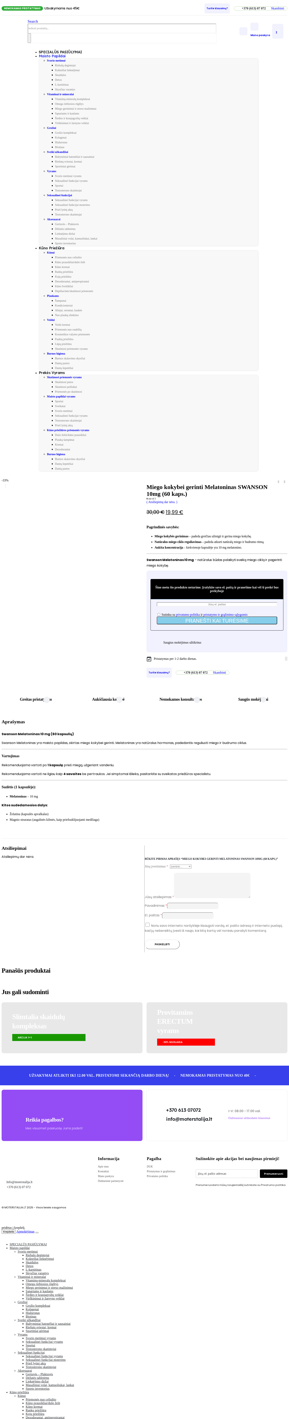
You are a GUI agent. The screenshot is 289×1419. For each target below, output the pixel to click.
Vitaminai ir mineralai (60, 94)
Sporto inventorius (65, 243)
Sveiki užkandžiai (57, 152)
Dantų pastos (62, 363)
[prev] (278, 482)
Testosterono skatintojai (68, 190)
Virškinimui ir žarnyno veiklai (72, 123)
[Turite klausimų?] (217, 8)
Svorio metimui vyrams (68, 176)
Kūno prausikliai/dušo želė (70, 262)
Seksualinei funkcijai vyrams (71, 180)
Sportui (59, 185)
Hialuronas (61, 142)
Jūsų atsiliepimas (159, 902)
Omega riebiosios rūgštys (69, 103)
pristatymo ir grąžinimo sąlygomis (225, 614)
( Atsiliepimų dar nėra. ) (162, 502)
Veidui (51, 319)
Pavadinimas (156, 910)
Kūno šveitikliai (64, 286)
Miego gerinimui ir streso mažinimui (75, 108)
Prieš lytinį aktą (64, 209)
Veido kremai (62, 324)
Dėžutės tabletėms (65, 228)
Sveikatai (60, 406)
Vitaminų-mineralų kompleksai (72, 99)
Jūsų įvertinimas (156, 866)
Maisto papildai (52, 56)
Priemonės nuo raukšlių (68, 329)
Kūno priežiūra (51, 248)
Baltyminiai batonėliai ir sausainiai (74, 156)
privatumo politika (188, 614)
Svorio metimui (56, 60)
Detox (58, 79)
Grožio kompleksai (65, 132)
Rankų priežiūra (64, 271)
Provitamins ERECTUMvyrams (175, 1026)
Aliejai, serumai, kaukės (68, 310)
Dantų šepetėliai (64, 368)
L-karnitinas (62, 84)
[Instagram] (286, 659)
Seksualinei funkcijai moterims (72, 204)
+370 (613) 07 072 (19, 1192)
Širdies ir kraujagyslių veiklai (71, 118)
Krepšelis (8, 1236)
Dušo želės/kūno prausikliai (70, 435)
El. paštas (153, 920)
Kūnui (51, 252)
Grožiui (51, 127)
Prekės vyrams (52, 372)
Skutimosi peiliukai (66, 386)
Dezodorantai (62, 449)
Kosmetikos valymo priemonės (72, 334)
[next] (284, 482)
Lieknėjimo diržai (65, 233)
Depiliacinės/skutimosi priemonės (74, 291)
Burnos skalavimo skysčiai (70, 358)
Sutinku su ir (202, 614)
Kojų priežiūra (63, 276)
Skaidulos (60, 75)
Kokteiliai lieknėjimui (67, 70)
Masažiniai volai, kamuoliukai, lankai (76, 238)
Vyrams (51, 171)
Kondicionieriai (64, 305)
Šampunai (60, 300)
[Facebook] (285, 659)
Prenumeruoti (273, 1178)
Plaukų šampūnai (64, 439)
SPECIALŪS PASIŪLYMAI (28, 1249)
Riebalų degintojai (65, 65)
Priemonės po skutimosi (68, 391)
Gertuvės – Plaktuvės (67, 224)
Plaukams (53, 295)
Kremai (59, 444)
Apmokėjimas (25, 1236)
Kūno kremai (62, 267)
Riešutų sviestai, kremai (68, 161)
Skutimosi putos (64, 382)
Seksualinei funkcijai (59, 195)
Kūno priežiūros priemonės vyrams (68, 430)
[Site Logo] (15, 35)
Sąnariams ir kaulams (67, 113)
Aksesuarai (53, 219)
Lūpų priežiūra (63, 344)
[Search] (29, 38)
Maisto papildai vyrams (61, 396)
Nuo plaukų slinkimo (67, 315)
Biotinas (59, 147)
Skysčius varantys (65, 89)
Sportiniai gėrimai (65, 166)
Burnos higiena (56, 353)
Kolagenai (61, 137)
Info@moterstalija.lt (19, 1187)
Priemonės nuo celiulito (68, 257)
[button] (277, 8)
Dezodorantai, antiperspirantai (72, 281)
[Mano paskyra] (260, 30)
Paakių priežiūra (64, 339)
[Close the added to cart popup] (37, 1237)
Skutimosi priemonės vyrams (71, 348)
